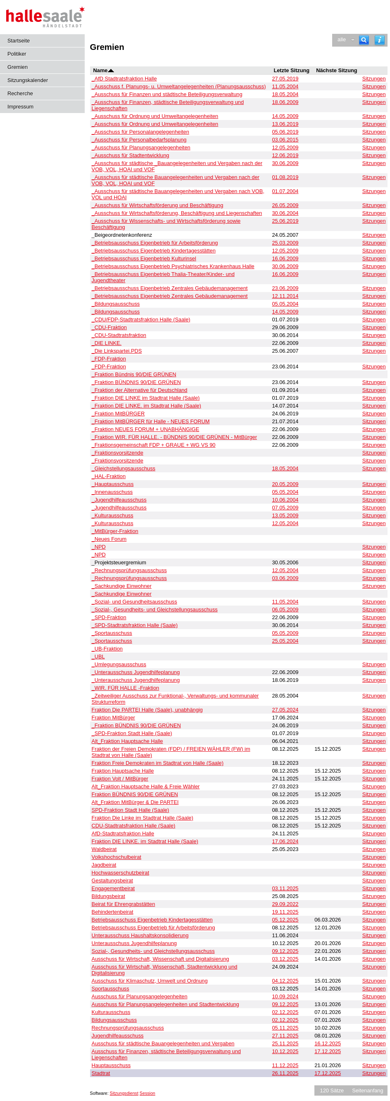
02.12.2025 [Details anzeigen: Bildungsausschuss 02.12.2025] (285, 1020)
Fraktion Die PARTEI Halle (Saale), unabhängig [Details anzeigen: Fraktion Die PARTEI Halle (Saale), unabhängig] (147, 710)
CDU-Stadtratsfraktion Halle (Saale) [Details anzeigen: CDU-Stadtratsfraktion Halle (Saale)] (134, 826)
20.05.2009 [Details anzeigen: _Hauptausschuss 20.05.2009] (285, 484)
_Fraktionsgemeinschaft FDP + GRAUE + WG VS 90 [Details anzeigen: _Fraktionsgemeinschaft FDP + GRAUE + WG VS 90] (154, 445)
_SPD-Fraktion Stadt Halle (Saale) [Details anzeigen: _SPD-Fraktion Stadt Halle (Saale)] (132, 733)
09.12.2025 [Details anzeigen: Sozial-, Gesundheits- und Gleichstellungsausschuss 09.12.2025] (285, 951)
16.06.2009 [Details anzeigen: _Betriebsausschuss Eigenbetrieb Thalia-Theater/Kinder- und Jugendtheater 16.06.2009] (285, 274)
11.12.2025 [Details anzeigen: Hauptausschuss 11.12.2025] (285, 1065)
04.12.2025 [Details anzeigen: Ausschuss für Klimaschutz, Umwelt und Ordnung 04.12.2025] (285, 981)
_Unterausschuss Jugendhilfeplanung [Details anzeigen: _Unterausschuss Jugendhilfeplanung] (136, 672)
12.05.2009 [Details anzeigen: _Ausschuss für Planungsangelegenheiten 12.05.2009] (285, 147)
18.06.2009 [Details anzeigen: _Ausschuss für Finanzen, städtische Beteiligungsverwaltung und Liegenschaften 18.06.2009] (285, 102)
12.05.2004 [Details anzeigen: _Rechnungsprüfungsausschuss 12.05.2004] (285, 570)
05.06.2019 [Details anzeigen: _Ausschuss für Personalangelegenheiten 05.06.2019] (285, 132)
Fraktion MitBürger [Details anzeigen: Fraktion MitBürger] (113, 717)
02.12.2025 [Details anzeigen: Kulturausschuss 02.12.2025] (285, 1012)
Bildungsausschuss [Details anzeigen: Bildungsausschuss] (114, 1020)
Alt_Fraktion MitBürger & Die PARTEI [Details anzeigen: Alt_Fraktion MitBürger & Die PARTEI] (135, 802)
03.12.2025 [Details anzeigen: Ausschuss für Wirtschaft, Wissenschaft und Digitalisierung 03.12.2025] (285, 959)
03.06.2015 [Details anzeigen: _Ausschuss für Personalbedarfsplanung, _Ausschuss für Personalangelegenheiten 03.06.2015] (285, 140)
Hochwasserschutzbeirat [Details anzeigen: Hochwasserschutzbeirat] (120, 873)
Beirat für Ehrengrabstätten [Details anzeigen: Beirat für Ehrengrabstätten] (123, 904)
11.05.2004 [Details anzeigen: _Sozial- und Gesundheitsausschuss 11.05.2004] (285, 602)
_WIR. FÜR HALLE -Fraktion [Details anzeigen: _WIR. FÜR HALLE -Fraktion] (125, 688)
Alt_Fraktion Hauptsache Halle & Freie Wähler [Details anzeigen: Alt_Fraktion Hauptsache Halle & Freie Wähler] (146, 786)
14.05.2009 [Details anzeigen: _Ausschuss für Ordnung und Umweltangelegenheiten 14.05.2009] (285, 116)
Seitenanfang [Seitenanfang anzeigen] (367, 1090)
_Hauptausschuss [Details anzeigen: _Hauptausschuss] (113, 484)
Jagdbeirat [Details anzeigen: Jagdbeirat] (104, 865)
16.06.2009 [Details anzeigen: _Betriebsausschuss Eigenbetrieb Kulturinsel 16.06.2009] (285, 258)
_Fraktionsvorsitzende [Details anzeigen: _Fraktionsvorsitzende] (117, 453)
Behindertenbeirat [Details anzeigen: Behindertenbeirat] (112, 912)
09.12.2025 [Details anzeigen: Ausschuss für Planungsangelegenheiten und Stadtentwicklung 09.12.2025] (285, 1004)
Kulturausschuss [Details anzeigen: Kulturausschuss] (111, 1012)
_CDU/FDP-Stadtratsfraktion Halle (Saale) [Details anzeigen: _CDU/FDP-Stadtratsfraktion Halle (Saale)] (141, 319)
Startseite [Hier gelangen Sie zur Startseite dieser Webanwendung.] (18, 41)
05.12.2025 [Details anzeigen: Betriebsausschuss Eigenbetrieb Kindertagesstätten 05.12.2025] (285, 920)
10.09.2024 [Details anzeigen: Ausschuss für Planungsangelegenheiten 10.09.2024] (285, 996)
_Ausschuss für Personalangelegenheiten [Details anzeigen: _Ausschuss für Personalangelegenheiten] (140, 132)
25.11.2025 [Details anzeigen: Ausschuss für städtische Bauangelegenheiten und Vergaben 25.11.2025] (285, 1043)
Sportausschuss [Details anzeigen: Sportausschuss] (110, 988)
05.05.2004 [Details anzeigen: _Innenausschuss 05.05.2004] (285, 492)
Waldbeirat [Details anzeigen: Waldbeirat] (104, 849)
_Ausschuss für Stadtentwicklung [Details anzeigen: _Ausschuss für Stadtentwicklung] (130, 155)
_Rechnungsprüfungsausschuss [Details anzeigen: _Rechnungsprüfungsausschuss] (129, 570)
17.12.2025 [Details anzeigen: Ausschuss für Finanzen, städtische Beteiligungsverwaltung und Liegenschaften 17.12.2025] (327, 1051)
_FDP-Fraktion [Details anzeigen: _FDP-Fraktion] (109, 359)
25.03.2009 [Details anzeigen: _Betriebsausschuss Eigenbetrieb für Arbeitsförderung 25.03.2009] (285, 243)
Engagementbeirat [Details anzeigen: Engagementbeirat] (113, 888)
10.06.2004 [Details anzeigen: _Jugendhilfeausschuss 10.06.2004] (285, 500)
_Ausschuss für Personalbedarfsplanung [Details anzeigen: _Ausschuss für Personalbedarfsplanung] (139, 140)
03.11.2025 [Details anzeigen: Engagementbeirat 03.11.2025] (285, 888)
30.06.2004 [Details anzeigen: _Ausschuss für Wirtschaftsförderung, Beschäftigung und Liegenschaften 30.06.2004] (285, 213)
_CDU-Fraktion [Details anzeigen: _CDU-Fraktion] (109, 327)
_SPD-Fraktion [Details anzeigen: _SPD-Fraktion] (109, 617)
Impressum (20, 107)
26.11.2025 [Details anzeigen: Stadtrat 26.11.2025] (285, 1073)
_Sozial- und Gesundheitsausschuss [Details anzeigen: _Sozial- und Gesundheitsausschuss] (134, 602)
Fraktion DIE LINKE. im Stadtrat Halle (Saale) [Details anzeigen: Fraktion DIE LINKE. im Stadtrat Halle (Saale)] (145, 841)
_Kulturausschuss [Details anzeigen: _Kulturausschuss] (112, 515)
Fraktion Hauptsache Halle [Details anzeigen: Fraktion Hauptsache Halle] (123, 771)
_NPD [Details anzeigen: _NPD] (99, 547)
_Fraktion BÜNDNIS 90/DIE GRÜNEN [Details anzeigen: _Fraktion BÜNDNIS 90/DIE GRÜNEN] (136, 382)
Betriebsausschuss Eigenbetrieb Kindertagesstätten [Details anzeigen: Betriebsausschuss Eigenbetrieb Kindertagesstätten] (152, 920)
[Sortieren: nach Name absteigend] (110, 70)
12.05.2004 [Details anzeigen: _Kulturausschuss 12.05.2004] (285, 523)
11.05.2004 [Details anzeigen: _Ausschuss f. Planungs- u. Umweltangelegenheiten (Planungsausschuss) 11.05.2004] (285, 86)
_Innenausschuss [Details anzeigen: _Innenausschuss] (112, 492)
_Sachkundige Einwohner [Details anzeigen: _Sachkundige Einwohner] (122, 586)
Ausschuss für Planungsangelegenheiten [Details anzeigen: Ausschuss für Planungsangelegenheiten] (140, 996)
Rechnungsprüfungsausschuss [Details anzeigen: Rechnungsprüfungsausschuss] (128, 1028)
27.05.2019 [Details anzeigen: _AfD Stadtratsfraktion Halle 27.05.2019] (285, 78)
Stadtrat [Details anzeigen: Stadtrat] (101, 1073)
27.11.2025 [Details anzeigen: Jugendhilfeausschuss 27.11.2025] (285, 1036)
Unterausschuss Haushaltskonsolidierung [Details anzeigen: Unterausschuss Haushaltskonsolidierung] (140, 935)
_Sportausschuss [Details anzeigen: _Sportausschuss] (112, 633)
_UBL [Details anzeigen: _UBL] (98, 656)
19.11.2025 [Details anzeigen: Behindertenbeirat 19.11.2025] (285, 912)
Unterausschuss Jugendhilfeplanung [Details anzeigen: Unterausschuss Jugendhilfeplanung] (134, 943)
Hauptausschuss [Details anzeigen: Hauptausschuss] (111, 1065)
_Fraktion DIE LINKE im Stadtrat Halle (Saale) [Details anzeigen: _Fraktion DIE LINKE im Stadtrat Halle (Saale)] (146, 398)
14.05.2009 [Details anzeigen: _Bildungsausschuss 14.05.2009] (285, 312)
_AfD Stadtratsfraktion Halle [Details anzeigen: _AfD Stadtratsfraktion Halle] (124, 78)
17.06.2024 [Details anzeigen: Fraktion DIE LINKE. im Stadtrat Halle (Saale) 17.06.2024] (285, 841)
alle (342, 39)
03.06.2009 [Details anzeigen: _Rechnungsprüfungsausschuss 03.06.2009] (285, 578)
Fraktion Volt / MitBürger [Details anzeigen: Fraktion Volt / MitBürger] (120, 779)
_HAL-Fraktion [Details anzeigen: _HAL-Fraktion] (109, 476)
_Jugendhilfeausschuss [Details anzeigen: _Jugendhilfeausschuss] (119, 500)
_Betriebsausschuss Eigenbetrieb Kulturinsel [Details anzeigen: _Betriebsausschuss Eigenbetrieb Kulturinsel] (144, 258)
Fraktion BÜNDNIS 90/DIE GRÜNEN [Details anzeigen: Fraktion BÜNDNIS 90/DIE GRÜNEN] (135, 794)
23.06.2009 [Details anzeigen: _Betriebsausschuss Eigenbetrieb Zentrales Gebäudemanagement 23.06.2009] (285, 288)
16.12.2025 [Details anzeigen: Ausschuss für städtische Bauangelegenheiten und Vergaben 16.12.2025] (327, 1043)
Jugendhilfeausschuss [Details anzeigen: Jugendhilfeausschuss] (118, 1036)
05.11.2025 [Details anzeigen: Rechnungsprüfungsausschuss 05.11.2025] (285, 1028)
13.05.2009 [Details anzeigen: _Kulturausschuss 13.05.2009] (285, 515)
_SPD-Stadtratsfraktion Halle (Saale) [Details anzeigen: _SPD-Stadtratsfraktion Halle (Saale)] (135, 625)
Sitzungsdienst (124, 1093)
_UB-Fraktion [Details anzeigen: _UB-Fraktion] (107, 649)
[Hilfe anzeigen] (380, 40)
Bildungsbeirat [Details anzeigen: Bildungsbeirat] (108, 896)
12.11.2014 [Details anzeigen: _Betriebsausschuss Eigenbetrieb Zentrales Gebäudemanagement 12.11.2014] (285, 296)
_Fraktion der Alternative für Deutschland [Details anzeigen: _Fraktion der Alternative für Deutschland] (140, 390)
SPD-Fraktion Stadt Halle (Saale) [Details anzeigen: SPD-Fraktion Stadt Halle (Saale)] (130, 810)
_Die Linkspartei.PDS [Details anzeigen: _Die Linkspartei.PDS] (117, 351)
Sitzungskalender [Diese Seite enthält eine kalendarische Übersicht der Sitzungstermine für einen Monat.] (27, 80)
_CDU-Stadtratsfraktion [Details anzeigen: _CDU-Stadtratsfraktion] (119, 335)
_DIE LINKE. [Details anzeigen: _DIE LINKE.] (107, 343)
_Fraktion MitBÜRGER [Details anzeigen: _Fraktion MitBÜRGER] (118, 413)
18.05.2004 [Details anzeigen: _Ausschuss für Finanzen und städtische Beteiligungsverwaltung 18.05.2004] (285, 94)
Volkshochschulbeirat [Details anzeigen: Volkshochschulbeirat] (116, 857)
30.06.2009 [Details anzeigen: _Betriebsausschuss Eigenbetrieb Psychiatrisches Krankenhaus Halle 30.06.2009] (285, 266)
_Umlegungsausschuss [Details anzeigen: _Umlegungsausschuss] (119, 664)
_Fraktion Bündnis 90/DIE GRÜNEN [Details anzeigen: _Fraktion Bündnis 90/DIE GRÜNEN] (134, 374)
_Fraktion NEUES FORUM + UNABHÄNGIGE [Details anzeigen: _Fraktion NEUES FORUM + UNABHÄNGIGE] (146, 429)
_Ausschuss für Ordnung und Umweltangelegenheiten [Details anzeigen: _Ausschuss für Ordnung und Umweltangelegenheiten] (155, 116)
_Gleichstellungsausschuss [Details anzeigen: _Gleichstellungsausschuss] (123, 468)
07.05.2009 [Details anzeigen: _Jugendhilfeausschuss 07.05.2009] (285, 508)
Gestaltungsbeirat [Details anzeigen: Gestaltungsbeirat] (112, 880)
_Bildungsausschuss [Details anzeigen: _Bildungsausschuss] (116, 304)
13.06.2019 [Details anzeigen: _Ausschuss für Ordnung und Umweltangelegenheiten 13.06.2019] (285, 124)
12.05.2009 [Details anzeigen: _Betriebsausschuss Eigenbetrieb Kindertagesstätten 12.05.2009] (285, 251)
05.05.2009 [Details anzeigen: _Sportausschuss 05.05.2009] (285, 633)
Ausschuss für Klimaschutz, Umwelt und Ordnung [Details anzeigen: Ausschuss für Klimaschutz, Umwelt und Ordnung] (150, 981)
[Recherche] (364, 40)
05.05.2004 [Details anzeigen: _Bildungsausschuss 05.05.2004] (285, 304)
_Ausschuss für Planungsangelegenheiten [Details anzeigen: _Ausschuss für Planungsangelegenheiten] (141, 147)
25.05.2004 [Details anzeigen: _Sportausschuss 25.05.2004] (285, 641)
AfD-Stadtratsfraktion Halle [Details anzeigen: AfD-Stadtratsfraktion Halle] (123, 833)
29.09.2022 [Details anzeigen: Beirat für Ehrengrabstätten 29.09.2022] (285, 904)
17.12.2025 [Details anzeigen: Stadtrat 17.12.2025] (327, 1073)
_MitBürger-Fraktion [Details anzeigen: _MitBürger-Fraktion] (115, 531)
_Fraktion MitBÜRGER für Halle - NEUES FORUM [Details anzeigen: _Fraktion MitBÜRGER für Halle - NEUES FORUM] (151, 421)
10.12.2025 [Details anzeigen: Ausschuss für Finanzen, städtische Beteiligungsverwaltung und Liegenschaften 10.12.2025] (285, 1051)
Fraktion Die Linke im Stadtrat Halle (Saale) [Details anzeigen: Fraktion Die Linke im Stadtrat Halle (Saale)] (142, 818)
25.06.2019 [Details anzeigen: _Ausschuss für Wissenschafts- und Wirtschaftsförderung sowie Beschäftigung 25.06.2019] (285, 221)
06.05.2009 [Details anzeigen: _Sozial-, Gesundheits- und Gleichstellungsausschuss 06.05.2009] (285, 609)
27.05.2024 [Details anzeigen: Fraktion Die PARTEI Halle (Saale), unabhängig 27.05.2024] (285, 710)
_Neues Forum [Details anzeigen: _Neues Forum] (109, 539)
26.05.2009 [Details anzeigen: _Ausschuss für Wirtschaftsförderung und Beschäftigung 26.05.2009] (285, 205)
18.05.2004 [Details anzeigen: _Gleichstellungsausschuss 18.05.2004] (285, 468)
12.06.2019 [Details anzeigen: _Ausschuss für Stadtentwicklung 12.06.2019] (285, 155)
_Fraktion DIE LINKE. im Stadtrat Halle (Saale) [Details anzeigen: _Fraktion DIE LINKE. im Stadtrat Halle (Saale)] (146, 406)
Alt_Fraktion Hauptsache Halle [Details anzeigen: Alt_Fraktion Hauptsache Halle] (127, 741)
